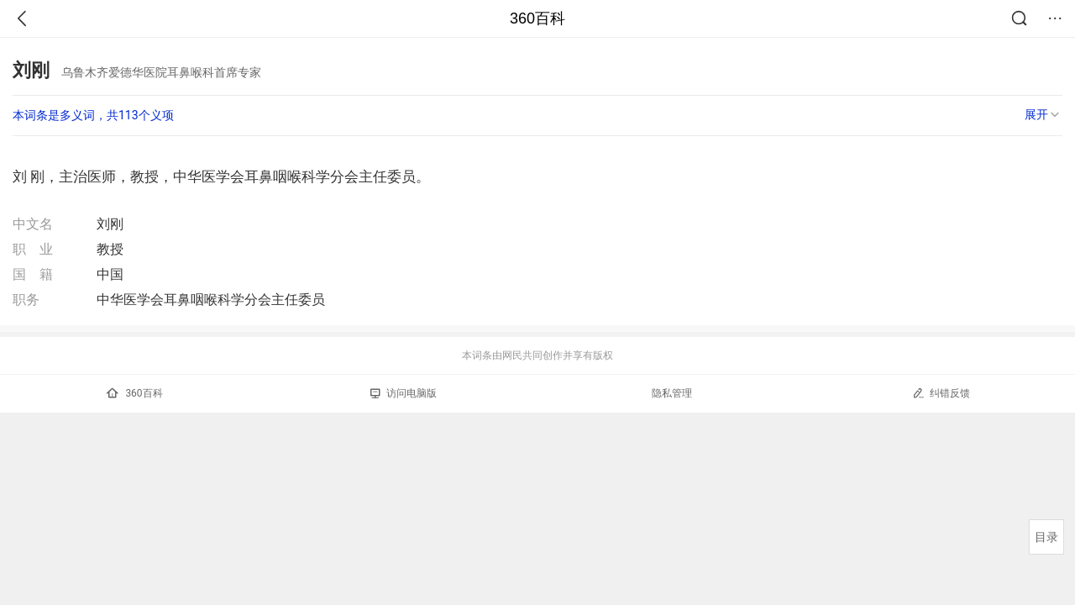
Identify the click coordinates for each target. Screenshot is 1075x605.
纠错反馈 (941, 393)
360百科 (537, 18)
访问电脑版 (403, 393)
